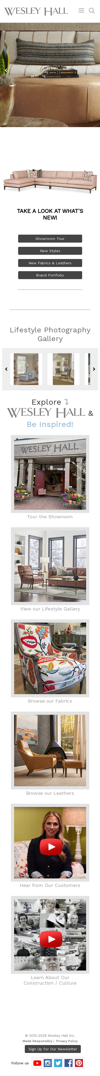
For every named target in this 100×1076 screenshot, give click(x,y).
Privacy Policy (67, 1041)
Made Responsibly (37, 1041)
